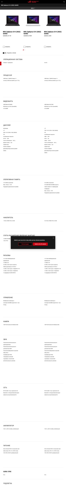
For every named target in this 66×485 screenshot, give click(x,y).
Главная (12, 476)
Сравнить (7, 39)
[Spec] (39, 467)
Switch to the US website (40, 244)
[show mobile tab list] (33, 8)
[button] (2, 2)
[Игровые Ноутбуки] (9, 467)
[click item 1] (33, 42)
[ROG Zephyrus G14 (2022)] (31, 467)
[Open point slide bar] (0, 147)
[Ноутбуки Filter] (20, 467)
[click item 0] (32, 42)
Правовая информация (36, 482)
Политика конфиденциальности (21, 482)
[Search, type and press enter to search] (64, 1)
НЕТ (5, 45)
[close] (53, 238)
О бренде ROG (4, 476)
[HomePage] (2, 467)
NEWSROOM (18, 476)
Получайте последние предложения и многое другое (50, 470)
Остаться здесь (25, 244)
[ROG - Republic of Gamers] (33, 2)
